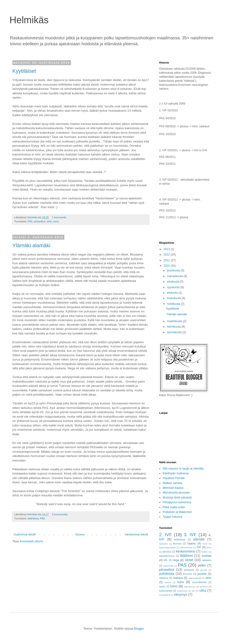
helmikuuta (174, 326)
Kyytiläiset (24, 71)
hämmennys (186, 547)
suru (180, 582)
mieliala (206, 556)
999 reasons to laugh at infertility (183, 468)
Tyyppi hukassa (172, 516)
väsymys (180, 594)
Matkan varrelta (172, 483)
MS (165, 560)
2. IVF (165, 534)
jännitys (167, 551)
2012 (167, 254)
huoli (204, 543)
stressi (167, 582)
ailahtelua (33, 518)
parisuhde (168, 565)
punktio (202, 574)
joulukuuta (174, 270)
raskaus (178, 578)
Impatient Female (174, 478)
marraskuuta (175, 276)
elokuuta (173, 292)
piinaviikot (39, 221)
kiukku (204, 551)
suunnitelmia (199, 582)
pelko (202, 565)
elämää (198, 539)
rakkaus (163, 577)
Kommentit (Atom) (31, 541)
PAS (30, 221)
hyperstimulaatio (167, 547)
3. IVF (190, 534)
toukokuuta (174, 298)
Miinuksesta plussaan (176, 492)
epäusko (163, 543)
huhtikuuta (174, 304)
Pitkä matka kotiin (174, 507)
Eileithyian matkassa (176, 473)
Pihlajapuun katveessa (177, 502)
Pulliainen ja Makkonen (177, 512)
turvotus (204, 586)
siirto (49, 221)
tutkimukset (165, 590)
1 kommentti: (59, 217)
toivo (56, 221)
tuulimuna (182, 591)
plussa (203, 570)
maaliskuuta (175, 321)
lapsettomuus (166, 555)
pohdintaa (166, 574)
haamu (191, 543)
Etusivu (80, 534)
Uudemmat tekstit (25, 534)
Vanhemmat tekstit (136, 534)
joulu (209, 547)
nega (176, 560)
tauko (162, 586)
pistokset (189, 569)
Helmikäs (29, 20)
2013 (167, 249)
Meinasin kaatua (173, 487)
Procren (187, 573)
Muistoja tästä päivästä (177, 497)
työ (193, 591)
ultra (202, 590)
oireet (189, 560)
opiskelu (206, 560)
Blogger (139, 628)
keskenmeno (185, 551)
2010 (167, 265)
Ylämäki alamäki (31, 245)
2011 (167, 260)
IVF (199, 547)
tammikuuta (174, 332)
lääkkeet (186, 556)
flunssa (177, 543)
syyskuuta (173, 287)
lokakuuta (173, 281)
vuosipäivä (164, 595)
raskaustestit (194, 578)
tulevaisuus (189, 586)
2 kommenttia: (60, 514)
